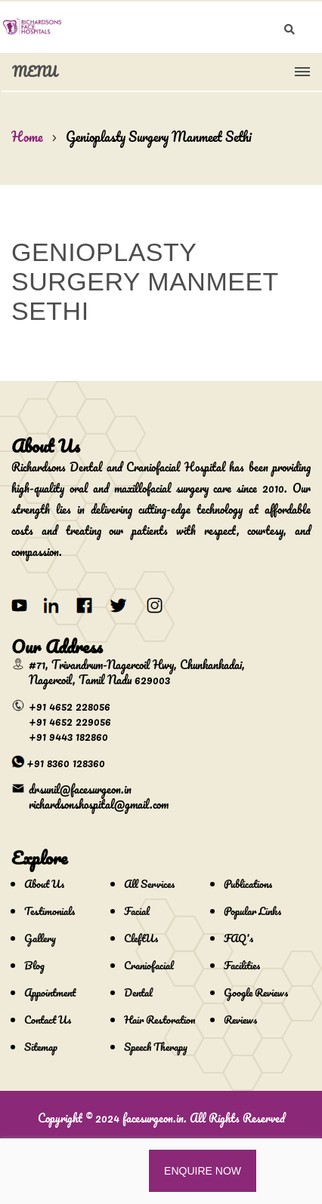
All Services (149, 883)
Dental (138, 992)
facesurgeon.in (153, 1118)
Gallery (40, 938)
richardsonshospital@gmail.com (99, 804)
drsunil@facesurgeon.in (80, 789)
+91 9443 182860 (68, 736)
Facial (137, 911)
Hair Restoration (159, 1019)
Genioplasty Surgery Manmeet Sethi (159, 136)
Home (27, 136)
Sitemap (40, 1046)
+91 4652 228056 (69, 706)
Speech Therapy (155, 1046)
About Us (44, 883)
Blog (34, 965)
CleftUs (141, 938)
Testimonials (49, 911)
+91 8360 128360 (65, 763)
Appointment (50, 992)
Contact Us (47, 1019)
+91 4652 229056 (70, 721)
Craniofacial (149, 965)
